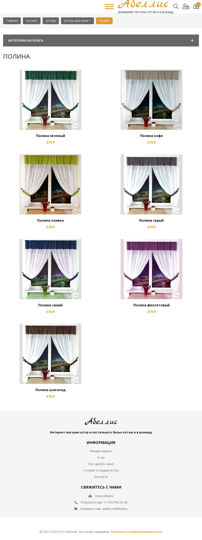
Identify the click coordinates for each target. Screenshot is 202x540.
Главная (12, 21)
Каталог (31, 21)
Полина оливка (50, 220)
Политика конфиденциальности (136, 532)
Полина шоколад (50, 390)
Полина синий (50, 305)
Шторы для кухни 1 (77, 21)
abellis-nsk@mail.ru (115, 509)
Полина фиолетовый (151, 305)
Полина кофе (151, 135)
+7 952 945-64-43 (115, 502)
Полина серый (151, 220)
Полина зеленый (50, 135)
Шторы (51, 21)
